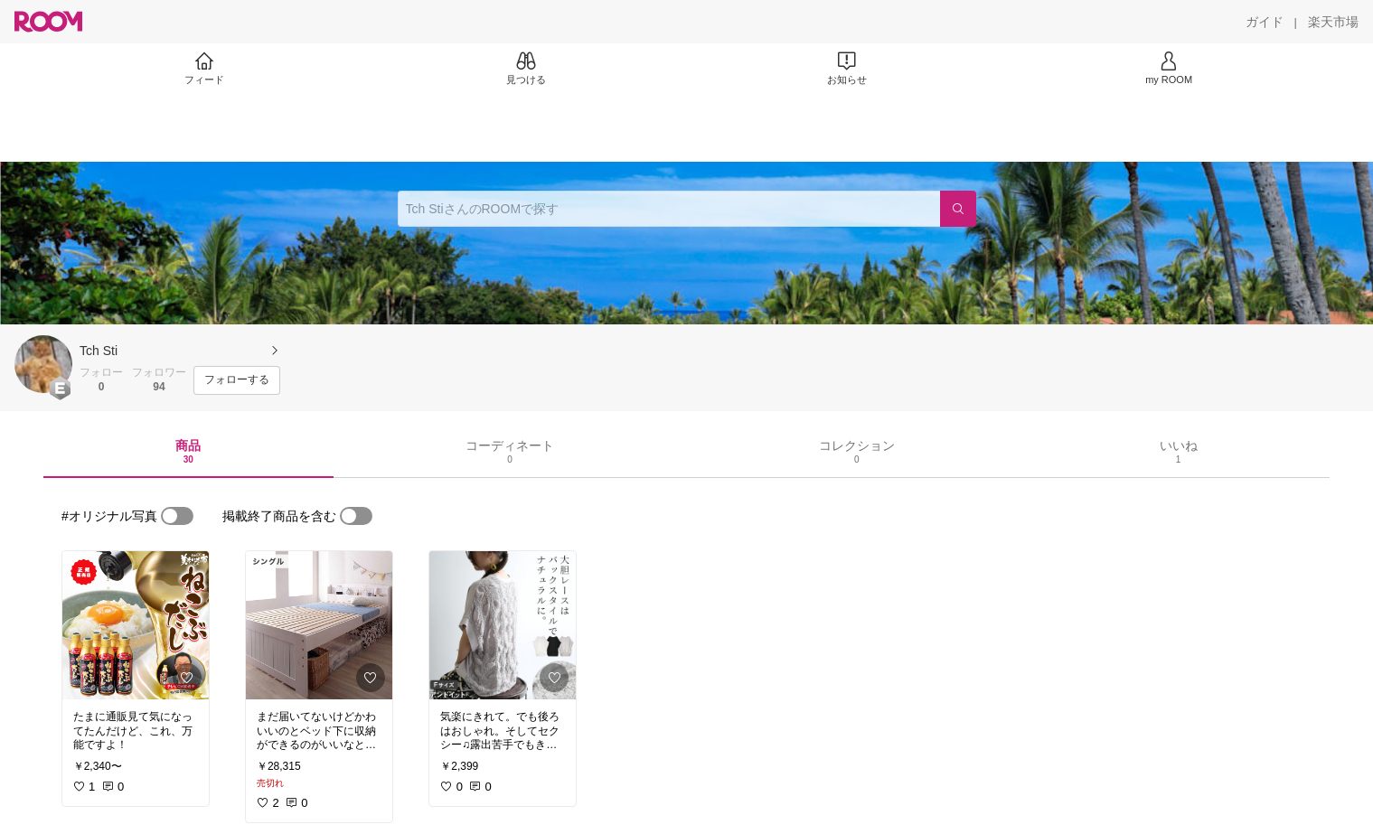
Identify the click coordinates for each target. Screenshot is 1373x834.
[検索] (958, 209)
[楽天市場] (1333, 22)
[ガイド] (1265, 22)
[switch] (177, 516)
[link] (135, 625)
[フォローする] (236, 380)
